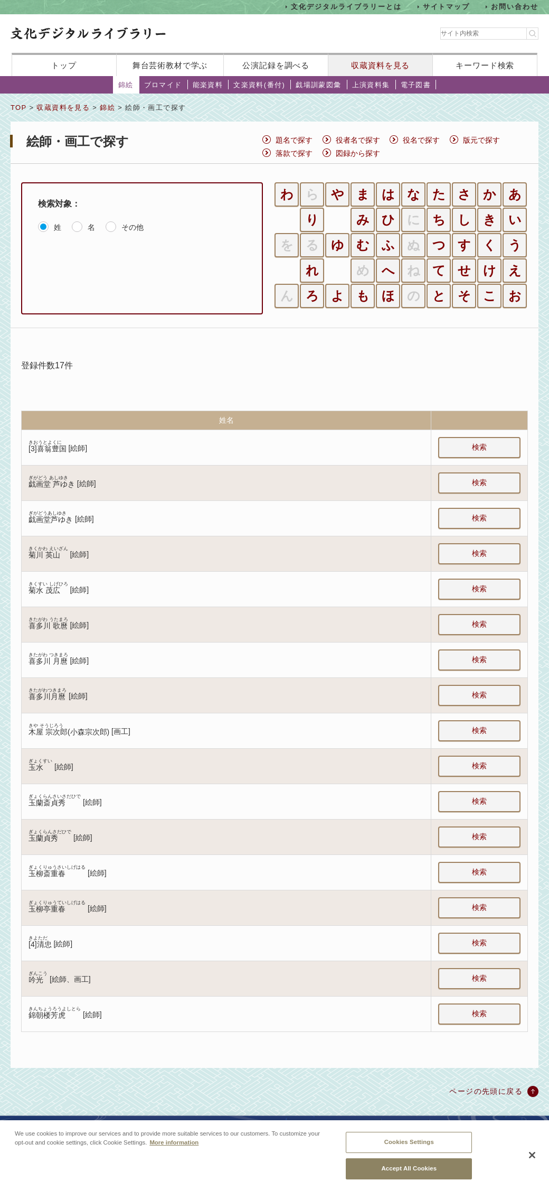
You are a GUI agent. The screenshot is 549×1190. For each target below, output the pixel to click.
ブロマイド (163, 85)
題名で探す (294, 140)
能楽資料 (208, 85)
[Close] (532, 1163)
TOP (18, 107)
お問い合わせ (514, 7)
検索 (479, 447)
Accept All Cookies (409, 1177)
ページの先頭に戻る (486, 1091)
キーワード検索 (485, 65)
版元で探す (481, 140)
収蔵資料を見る (380, 65)
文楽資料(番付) (259, 85)
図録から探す (358, 153)
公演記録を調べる (275, 65)
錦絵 (126, 85)
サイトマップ (446, 7)
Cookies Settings (409, 1150)
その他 (132, 227)
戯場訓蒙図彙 (318, 85)
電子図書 (416, 85)
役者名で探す (358, 140)
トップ (64, 65)
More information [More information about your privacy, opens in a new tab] (173, 1151)
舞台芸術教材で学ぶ (170, 65)
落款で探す (294, 153)
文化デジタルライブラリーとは (346, 7)
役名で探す (421, 140)
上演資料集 (371, 85)
